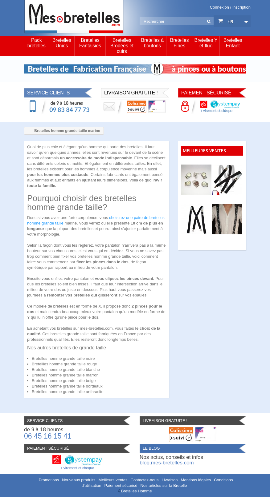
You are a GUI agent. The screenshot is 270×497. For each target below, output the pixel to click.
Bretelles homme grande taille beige (64, 380)
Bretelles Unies (61, 43)
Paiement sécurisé (120, 485)
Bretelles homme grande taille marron (65, 375)
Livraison (170, 480)
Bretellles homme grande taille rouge (64, 364)
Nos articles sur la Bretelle (163, 485)
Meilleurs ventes (113, 480)
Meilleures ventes (204, 150)
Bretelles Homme (136, 491)
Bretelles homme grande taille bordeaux (67, 386)
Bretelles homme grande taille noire (63, 358)
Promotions (49, 480)
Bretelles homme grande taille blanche (66, 369)
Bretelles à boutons (152, 43)
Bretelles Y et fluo (206, 43)
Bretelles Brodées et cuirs (121, 46)
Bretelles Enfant (232, 43)
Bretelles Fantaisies (90, 43)
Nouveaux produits (78, 480)
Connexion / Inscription (230, 7)
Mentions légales (196, 480)
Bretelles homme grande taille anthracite (68, 391)
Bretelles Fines (179, 43)
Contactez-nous (145, 480)
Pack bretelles (36, 43)
